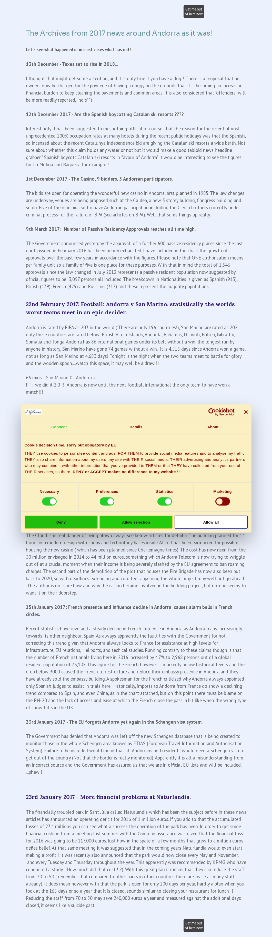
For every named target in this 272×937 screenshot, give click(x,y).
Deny (61, 522)
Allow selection (136, 522)
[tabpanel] (136, 159)
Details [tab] (136, 427)
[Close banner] (246, 412)
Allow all (211, 522)
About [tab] (213, 427)
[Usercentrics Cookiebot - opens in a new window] (212, 412)
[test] (194, 11)
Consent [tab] (59, 427)
